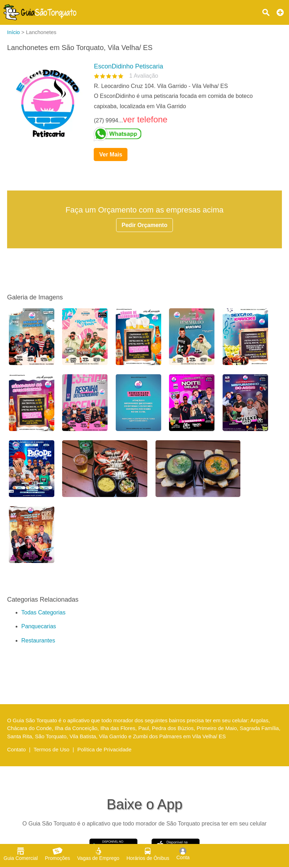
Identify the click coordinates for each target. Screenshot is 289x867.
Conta (183, 853)
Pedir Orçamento (145, 225)
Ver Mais (110, 154)
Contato (16, 749)
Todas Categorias (43, 612)
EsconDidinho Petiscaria (128, 66)
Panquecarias (38, 626)
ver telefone (145, 119)
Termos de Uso (52, 749)
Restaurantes (38, 640)
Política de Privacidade (104, 749)
